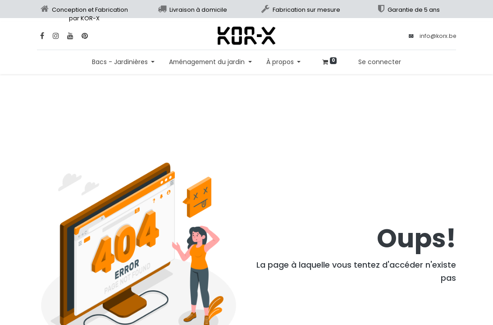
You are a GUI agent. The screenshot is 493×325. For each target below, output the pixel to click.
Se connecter (379, 61)
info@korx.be (438, 36)
